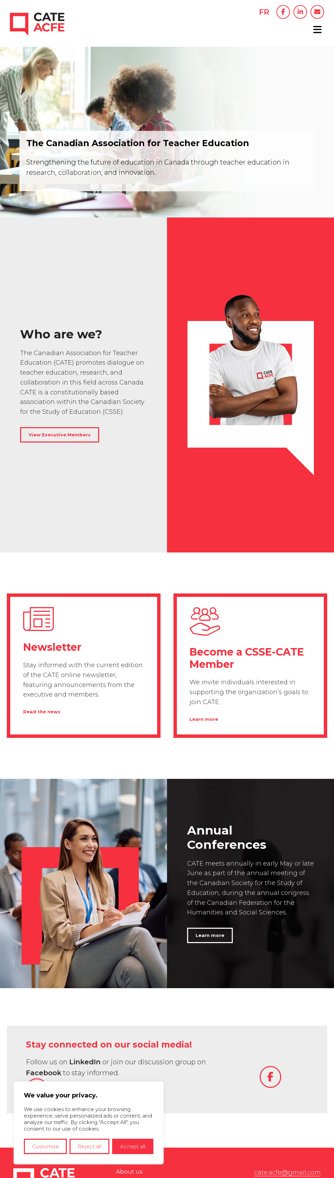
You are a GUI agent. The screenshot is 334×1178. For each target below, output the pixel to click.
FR (260, 12)
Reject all (89, 1146)
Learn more (204, 604)
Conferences (135, 1071)
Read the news (42, 596)
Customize (45, 1146)
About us (129, 1058)
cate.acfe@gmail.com (284, 1059)
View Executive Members (61, 377)
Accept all (132, 1146)
